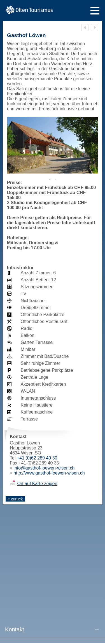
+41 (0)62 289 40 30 (37, 458)
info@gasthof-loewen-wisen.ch (43, 468)
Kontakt (14, 629)
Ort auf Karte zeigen (37, 483)
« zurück (15, 499)
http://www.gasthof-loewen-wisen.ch (49, 473)
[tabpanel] (52, 145)
